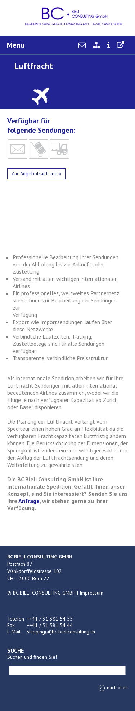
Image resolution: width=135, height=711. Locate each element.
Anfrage (29, 500)
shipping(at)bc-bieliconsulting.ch (61, 631)
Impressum (91, 592)
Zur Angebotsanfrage (34, 173)
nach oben (113, 687)
